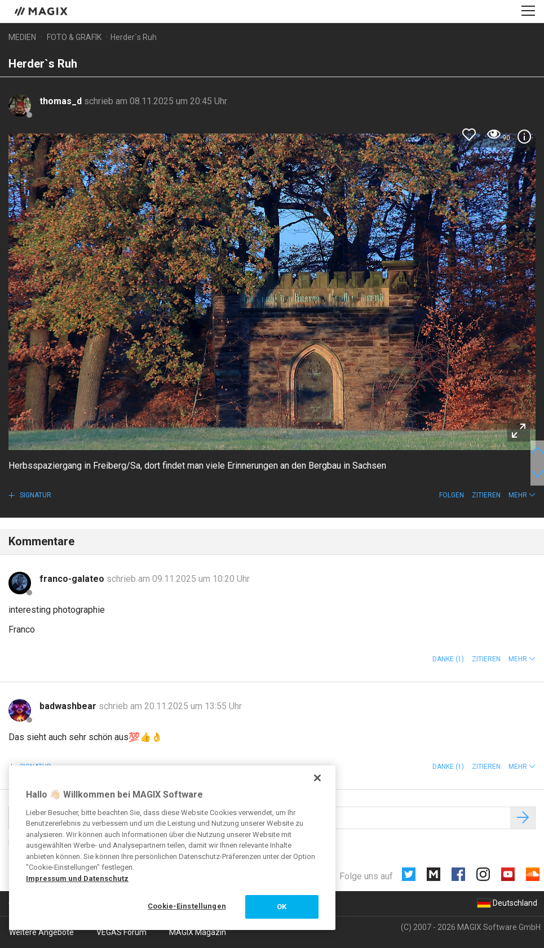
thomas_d (61, 101)
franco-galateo (73, 578)
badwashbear (69, 706)
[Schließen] (317, 777)
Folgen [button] (451, 495)
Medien (22, 37)
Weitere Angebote (41, 932)
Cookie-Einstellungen (187, 906)
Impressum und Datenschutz (77, 878)
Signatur (34, 495)
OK (281, 906)
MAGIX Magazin (197, 932)
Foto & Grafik (74, 37)
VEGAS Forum (121, 932)
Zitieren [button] (486, 495)
